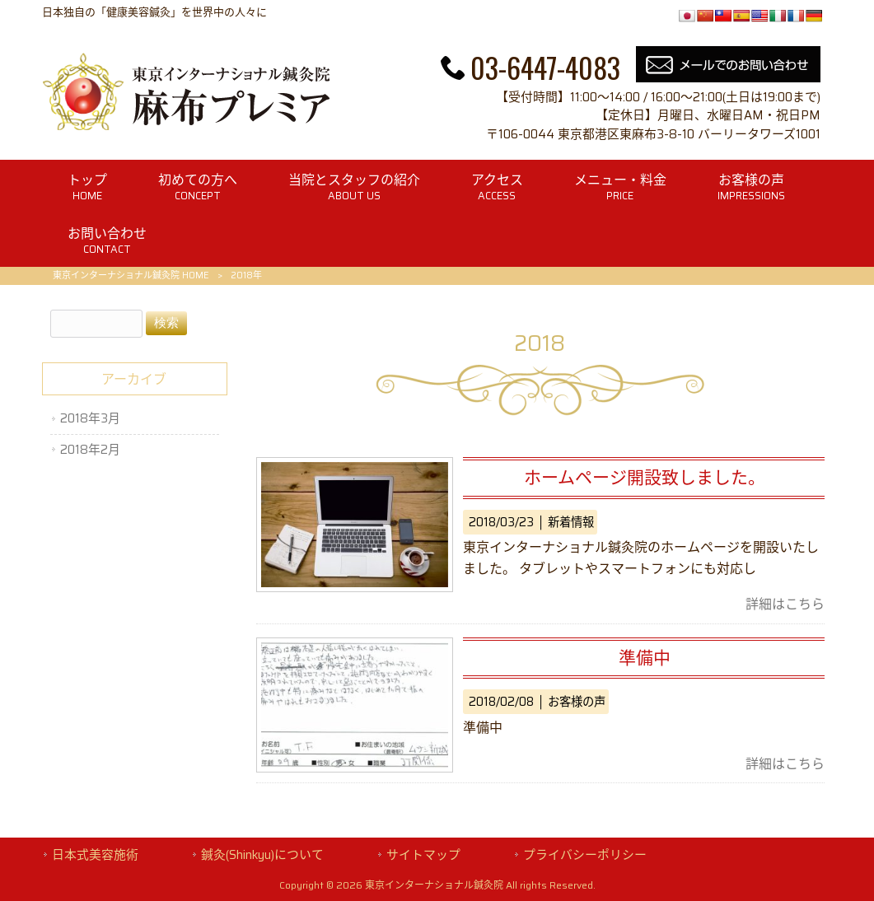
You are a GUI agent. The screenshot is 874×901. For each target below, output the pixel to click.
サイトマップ (423, 855)
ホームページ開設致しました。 (644, 477)
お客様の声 (576, 702)
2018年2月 (90, 450)
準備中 (645, 657)
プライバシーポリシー (585, 855)
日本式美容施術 (95, 855)
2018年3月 (90, 418)
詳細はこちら (785, 604)
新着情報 (571, 522)
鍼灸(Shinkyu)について (262, 855)
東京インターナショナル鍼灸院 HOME (131, 275)
